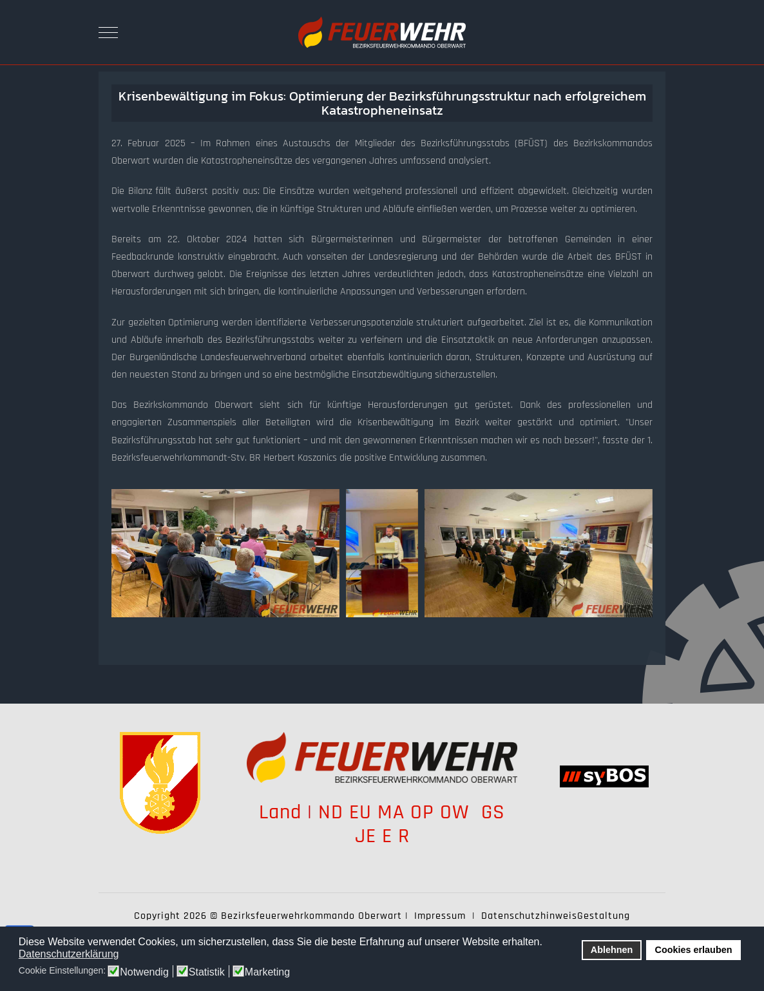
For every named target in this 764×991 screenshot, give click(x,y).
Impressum (440, 916)
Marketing (267, 972)
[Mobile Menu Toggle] (108, 32)
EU (360, 812)
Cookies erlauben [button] (693, 950)
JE (365, 836)
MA (391, 812)
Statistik (207, 972)
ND (330, 812)
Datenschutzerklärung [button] (69, 953)
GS (493, 812)
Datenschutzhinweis (529, 916)
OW (457, 812)
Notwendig (144, 972)
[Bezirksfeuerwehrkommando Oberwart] (382, 32)
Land (280, 812)
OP (422, 812)
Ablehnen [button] (612, 950)
